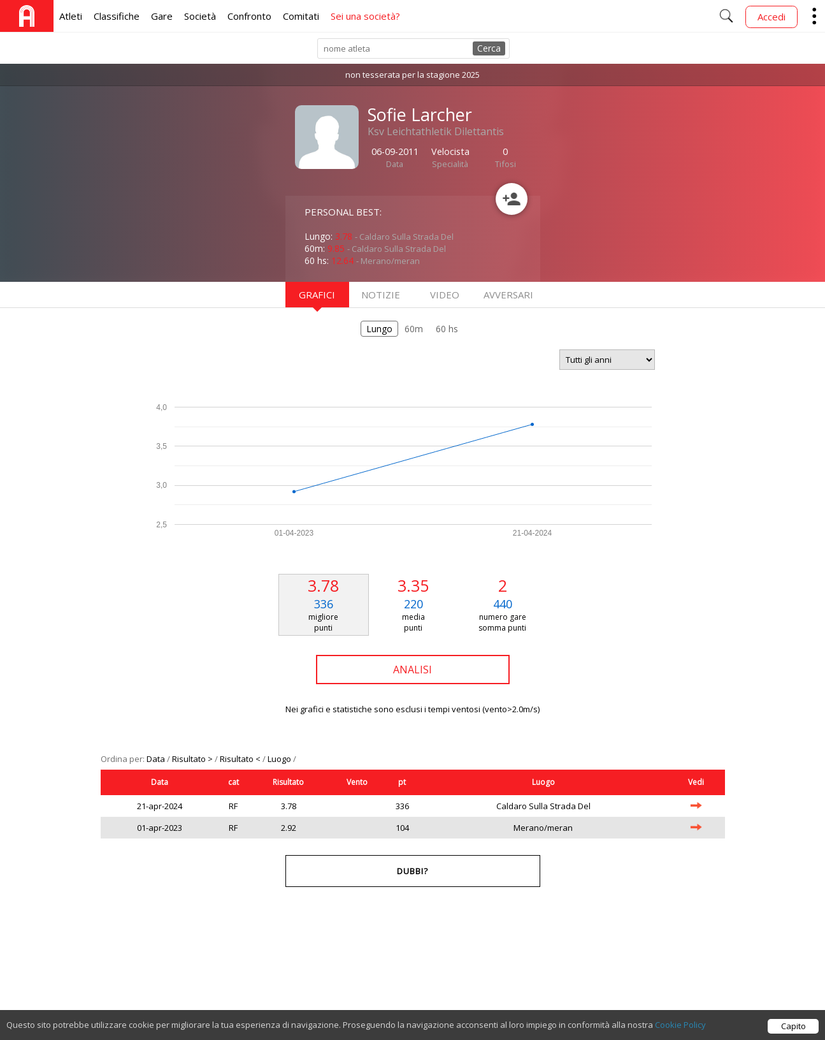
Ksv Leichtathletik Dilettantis (436, 131)
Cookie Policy (680, 1029)
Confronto (249, 16)
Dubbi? (412, 871)
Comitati (301, 16)
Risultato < (241, 759)
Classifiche (117, 16)
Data (157, 759)
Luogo (280, 759)
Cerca (489, 48)
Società (200, 16)
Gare (162, 16)
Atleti (70, 16)
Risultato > (193, 759)
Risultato (288, 782)
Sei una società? (365, 16)
